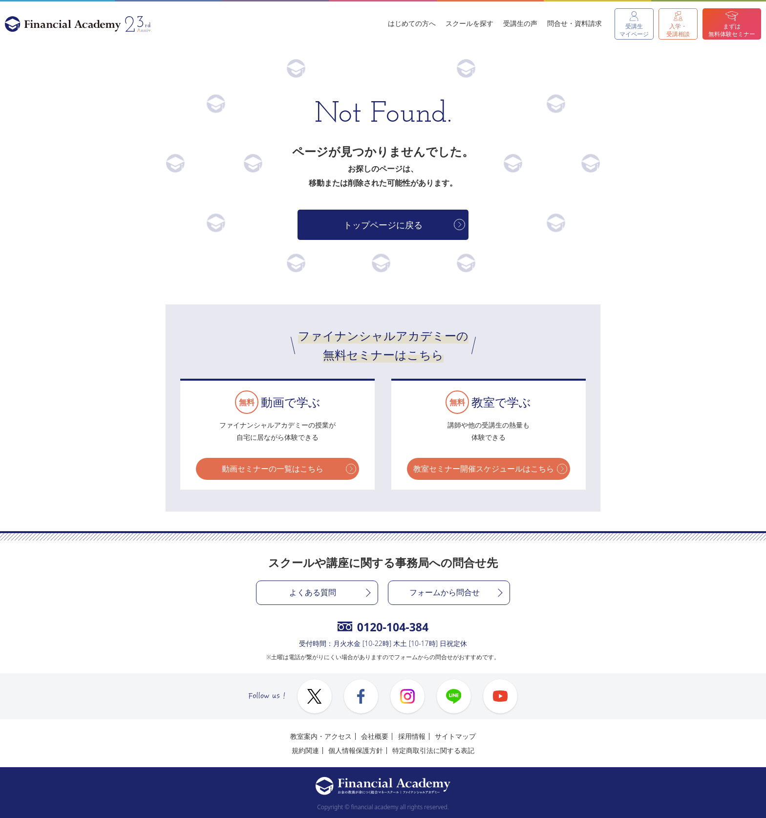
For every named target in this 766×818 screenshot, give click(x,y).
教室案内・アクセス (321, 736)
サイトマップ (455, 736)
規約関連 (305, 750)
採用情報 (412, 736)
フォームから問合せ (444, 592)
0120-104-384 (383, 627)
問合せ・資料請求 (574, 23)
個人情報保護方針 (355, 750)
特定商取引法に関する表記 (433, 750)
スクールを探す (469, 23)
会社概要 (374, 736)
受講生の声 (520, 23)
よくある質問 (312, 592)
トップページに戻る (383, 225)
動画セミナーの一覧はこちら (272, 468)
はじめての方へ (412, 23)
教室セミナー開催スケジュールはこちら (483, 468)
